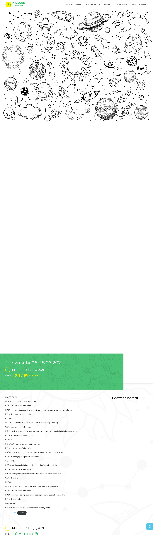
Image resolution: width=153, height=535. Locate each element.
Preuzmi (22, 513)
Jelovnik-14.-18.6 (10, 513)
